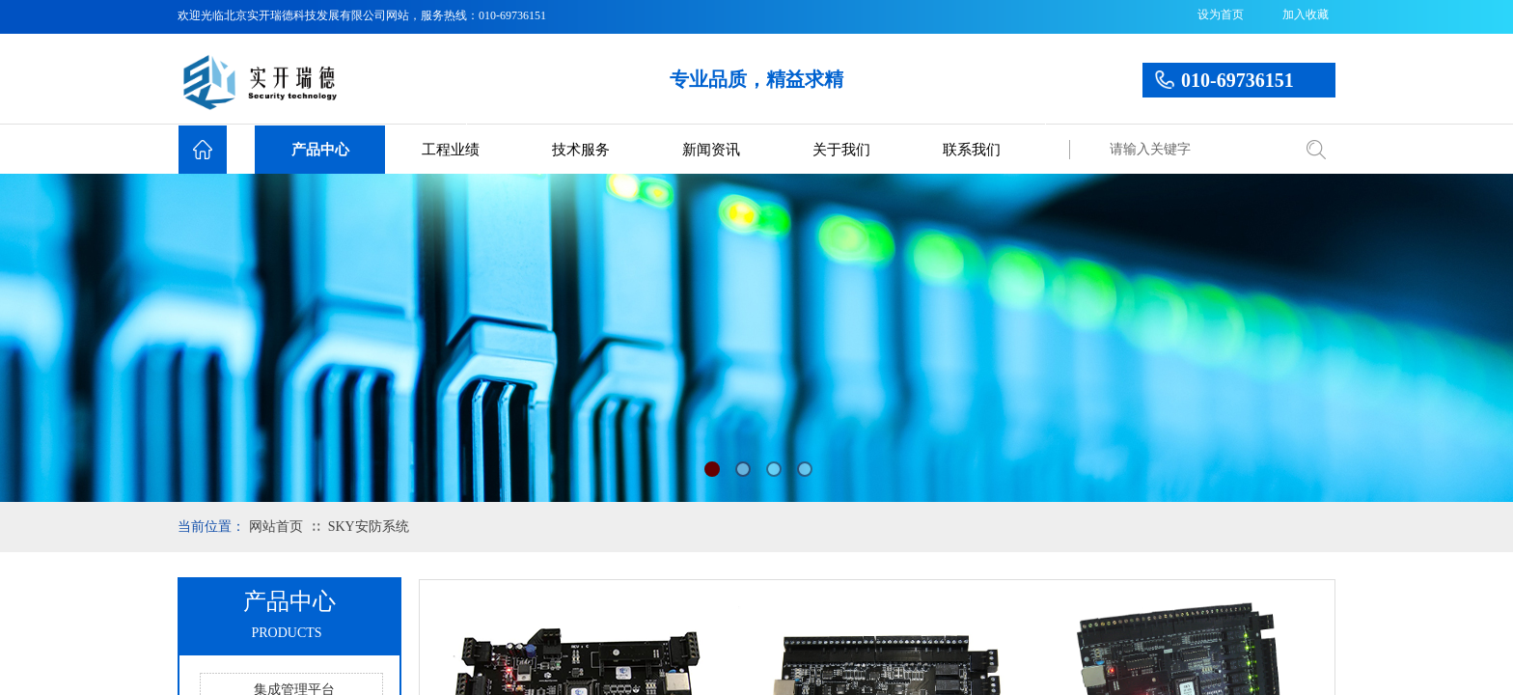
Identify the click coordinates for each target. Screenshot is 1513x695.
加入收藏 (1305, 14)
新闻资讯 (711, 149)
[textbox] (1195, 149)
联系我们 (972, 149)
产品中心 (320, 149)
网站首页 (276, 526)
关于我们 (841, 149)
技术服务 (581, 149)
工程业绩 (451, 149)
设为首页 (1220, 14)
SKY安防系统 (368, 526)
